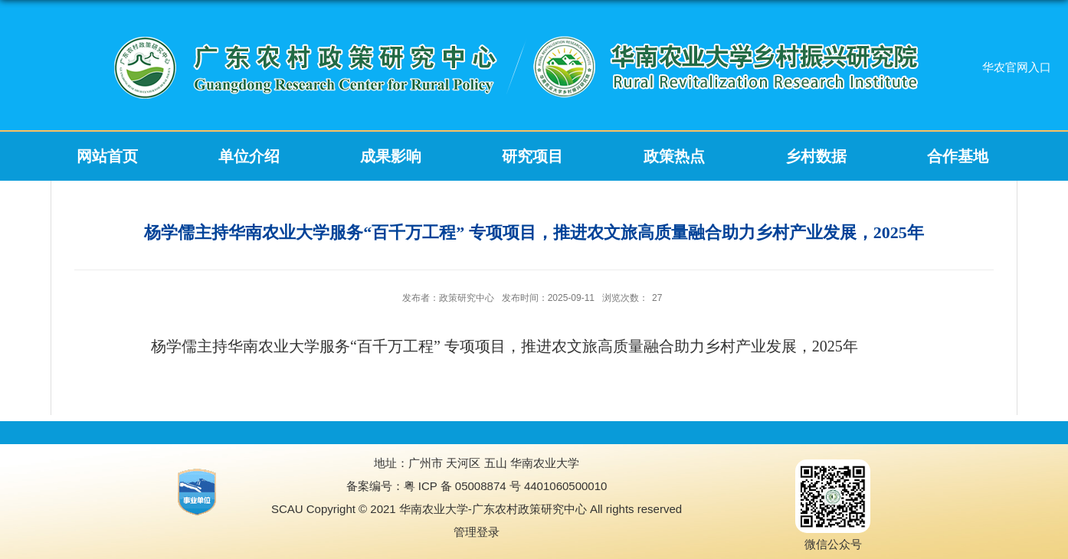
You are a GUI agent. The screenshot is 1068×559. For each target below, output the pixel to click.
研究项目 (532, 156)
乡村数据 (816, 156)
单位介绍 (249, 156)
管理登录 (477, 531)
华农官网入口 (1016, 67)
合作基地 (957, 156)
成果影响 (390, 156)
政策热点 (674, 156)
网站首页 (107, 156)
